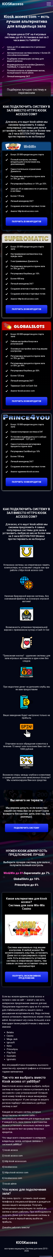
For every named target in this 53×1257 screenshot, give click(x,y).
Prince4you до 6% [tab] (26, 885)
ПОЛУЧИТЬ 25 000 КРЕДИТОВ (26, 221)
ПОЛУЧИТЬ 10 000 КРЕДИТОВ (26, 482)
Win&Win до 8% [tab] (14, 873)
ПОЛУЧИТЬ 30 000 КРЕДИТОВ (26, 401)
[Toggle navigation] (49, 4)
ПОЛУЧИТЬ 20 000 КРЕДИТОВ (26, 309)
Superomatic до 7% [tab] (37, 873)
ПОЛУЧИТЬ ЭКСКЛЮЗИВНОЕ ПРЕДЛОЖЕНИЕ (26, 977)
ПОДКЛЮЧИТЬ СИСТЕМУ (26, 828)
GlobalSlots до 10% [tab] (26, 879)
